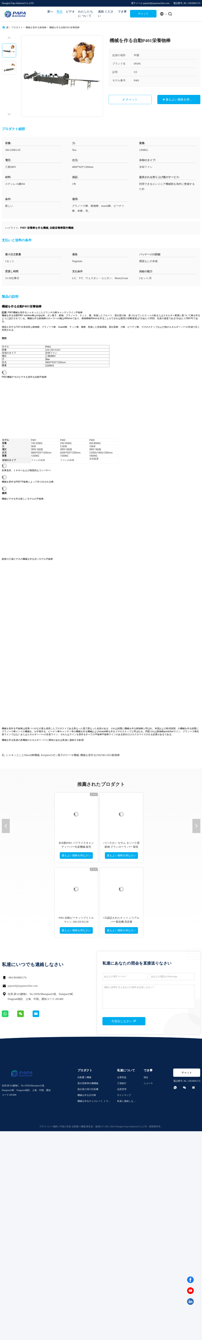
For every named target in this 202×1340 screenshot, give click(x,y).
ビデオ (70, 11)
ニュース (148, 1083)
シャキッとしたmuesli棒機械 (23, 755)
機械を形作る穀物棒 (36, 27)
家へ (50, 11)
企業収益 (121, 1077)
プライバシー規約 (48, 1126)
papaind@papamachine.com (23, 985)
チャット (143, 14)
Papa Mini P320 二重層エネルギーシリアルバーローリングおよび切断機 (121, 846)
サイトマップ (124, 1095)
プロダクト (17, 27)
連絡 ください (106, 13)
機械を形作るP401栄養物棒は (17, 327)
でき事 (122, 11)
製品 (60, 11)
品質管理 (121, 1089)
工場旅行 (121, 1083)
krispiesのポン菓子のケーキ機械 (60, 755)
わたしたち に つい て (85, 13)
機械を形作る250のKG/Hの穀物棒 (100, 755)
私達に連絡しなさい (126, 1101)
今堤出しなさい (123, 1021)
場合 (146, 1077)
